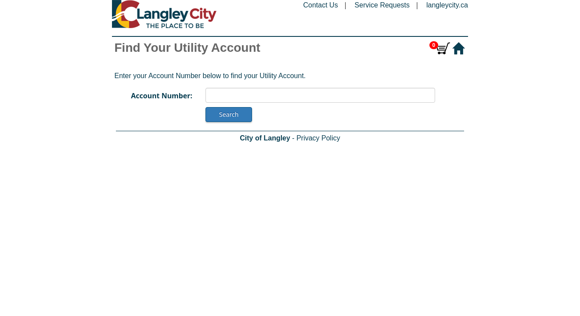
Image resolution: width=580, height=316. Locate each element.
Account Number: (161, 96)
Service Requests (382, 5)
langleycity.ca (447, 5)
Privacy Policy (318, 138)
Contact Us (320, 5)
